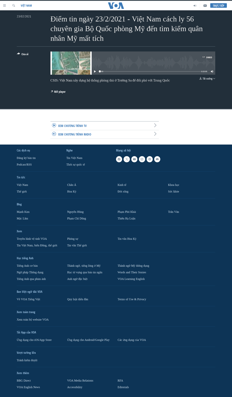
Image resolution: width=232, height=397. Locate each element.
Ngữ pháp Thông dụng (30, 272)
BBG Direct (24, 380)
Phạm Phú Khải (127, 212)
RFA (120, 380)
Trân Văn (173, 212)
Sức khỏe (173, 191)
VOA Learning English (131, 279)
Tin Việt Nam (74, 158)
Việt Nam (26, 6)
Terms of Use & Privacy (132, 299)
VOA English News (28, 387)
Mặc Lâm (22, 218)
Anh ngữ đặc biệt (77, 279)
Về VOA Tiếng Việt (28, 299)
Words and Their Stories (132, 272)
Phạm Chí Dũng (76, 218)
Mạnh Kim (23, 212)
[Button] (22, 54)
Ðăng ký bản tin (26, 158)
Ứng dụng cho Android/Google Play (88, 340)
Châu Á (71, 185)
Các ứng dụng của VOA (132, 340)
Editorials (123, 387)
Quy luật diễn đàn (77, 299)
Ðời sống (123, 191)
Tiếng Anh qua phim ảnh (31, 279)
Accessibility (74, 387)
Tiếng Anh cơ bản (27, 266)
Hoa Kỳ (71, 191)
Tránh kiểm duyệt (27, 360)
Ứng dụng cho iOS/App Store (34, 340)
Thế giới (22, 191)
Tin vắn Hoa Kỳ (127, 239)
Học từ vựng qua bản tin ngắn (84, 272)
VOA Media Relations (80, 380)
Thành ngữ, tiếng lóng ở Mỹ (84, 266)
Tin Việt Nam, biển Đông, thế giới (37, 245)
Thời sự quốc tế (75, 164)
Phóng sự (72, 239)
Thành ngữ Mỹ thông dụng (133, 266)
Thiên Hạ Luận (126, 218)
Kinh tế (122, 185)
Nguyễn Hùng (75, 212)
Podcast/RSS (24, 164)
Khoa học (173, 185)
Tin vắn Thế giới (77, 245)
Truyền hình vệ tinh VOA (32, 239)
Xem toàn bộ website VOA (33, 319)
